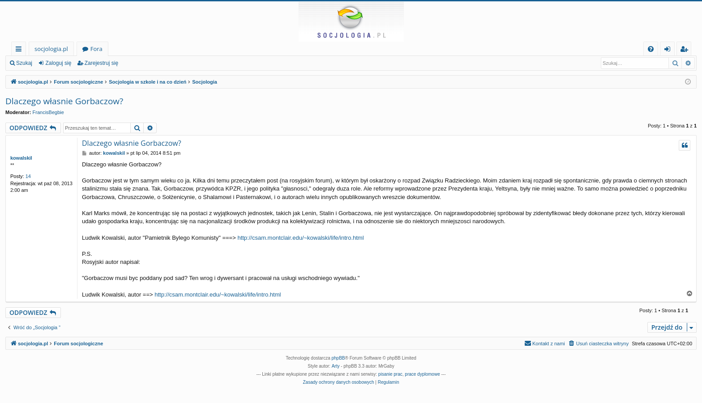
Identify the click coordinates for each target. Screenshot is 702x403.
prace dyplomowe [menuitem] (422, 374)
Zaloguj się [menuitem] (669, 50)
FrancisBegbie (48, 112)
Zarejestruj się (101, 63)
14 (28, 176)
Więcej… (20, 50)
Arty (336, 366)
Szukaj (24, 63)
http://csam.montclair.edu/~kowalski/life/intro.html (300, 237)
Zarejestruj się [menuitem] (686, 50)
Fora (96, 49)
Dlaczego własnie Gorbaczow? (64, 101)
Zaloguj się (58, 63)
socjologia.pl (51, 49)
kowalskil (21, 158)
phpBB (338, 358)
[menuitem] (651, 49)
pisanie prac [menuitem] (390, 374)
